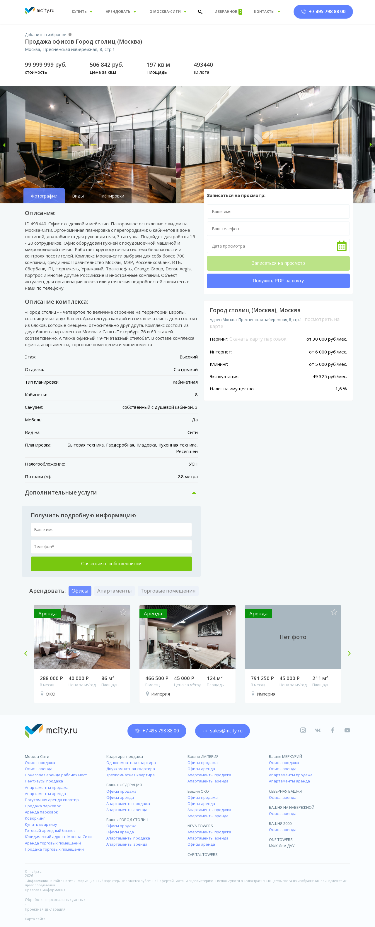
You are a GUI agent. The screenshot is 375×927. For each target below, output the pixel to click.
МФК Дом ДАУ (281, 845)
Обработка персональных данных (55, 899)
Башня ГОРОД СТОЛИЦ (127, 819)
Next (347, 654)
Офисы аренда (38, 768)
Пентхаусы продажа (44, 781)
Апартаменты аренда (45, 793)
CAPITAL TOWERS (203, 854)
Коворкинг (35, 818)
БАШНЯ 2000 (280, 823)
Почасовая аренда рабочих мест (56, 774)
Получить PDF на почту (278, 280)
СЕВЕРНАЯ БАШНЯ (285, 791)
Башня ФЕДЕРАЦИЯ (124, 784)
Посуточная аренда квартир (52, 799)
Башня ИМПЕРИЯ (203, 756)
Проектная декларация (45, 909)
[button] (4, 145)
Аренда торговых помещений (53, 843)
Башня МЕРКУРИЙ (285, 756)
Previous (28, 654)
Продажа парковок (43, 805)
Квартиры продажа (124, 756)
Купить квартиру (41, 824)
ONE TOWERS (281, 839)
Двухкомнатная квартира (130, 768)
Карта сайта (35, 918)
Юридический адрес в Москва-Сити (58, 836)
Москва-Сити (37, 756)
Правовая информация (45, 889)
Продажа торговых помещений (54, 849)
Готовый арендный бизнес (50, 830)
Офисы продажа (40, 762)
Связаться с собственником (111, 563)
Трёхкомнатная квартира (130, 774)
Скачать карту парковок (258, 339)
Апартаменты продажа (47, 787)
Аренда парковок (41, 812)
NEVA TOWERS (200, 825)
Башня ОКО (198, 791)
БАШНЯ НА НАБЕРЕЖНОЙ (291, 807)
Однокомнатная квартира (131, 762)
